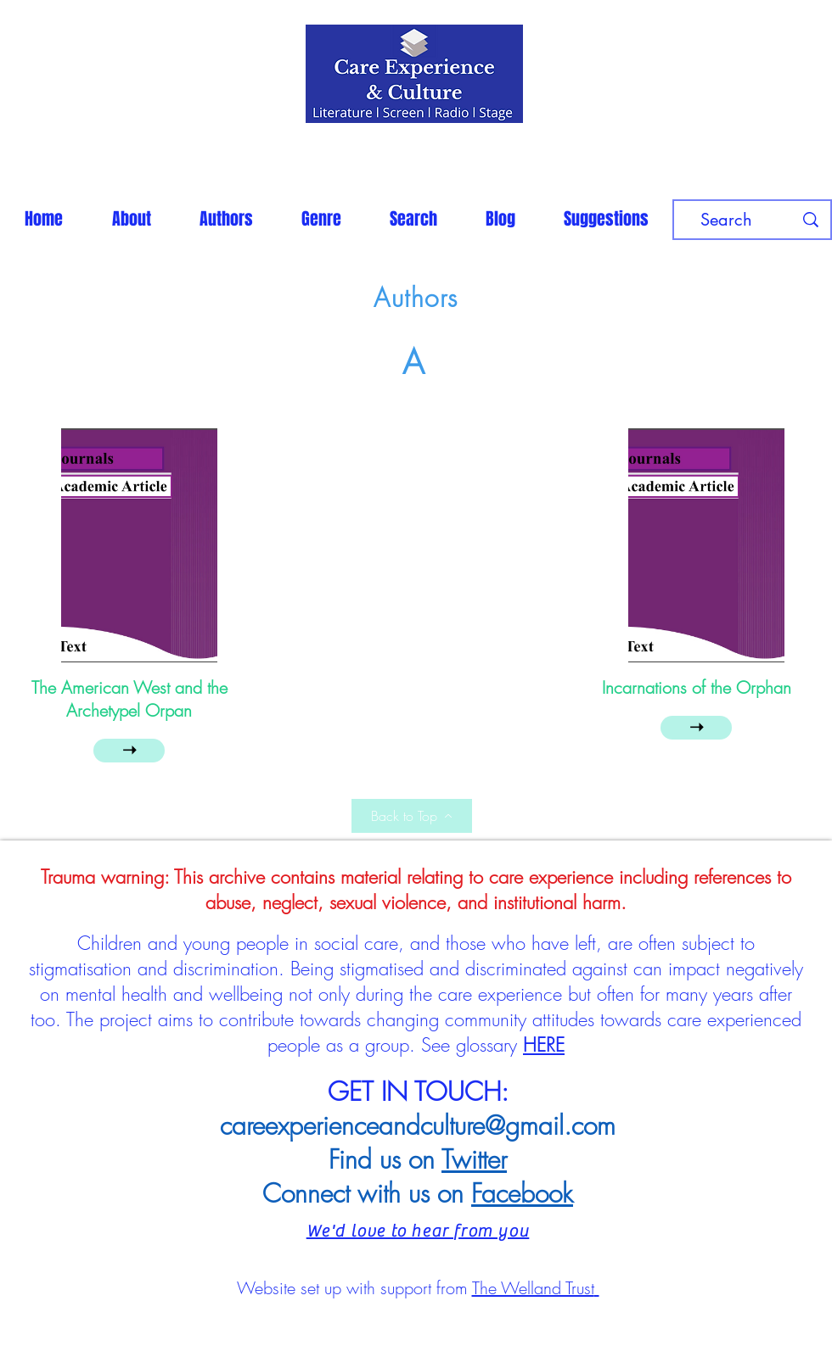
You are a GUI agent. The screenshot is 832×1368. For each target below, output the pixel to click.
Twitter (474, 1159)
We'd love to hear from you (418, 1231)
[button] (226, 219)
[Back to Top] (411, 816)
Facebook (522, 1193)
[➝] (129, 750)
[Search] (725, 219)
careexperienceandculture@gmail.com (418, 1125)
